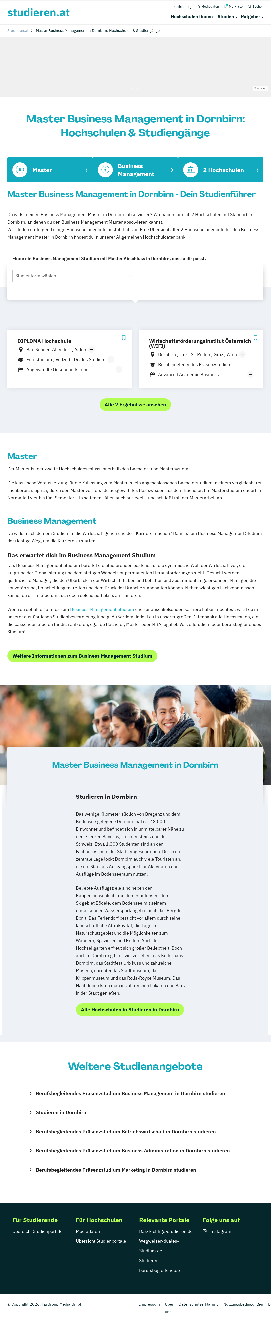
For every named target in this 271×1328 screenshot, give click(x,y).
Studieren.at (18, 30)
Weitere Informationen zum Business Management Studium (82, 655)
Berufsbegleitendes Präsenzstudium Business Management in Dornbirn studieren (130, 1093)
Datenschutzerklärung (198, 1304)
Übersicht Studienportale (37, 1231)
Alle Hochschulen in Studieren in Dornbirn (130, 1009)
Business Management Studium (102, 609)
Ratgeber (250, 16)
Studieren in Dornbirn (61, 1112)
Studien (226, 16)
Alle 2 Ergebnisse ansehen (135, 404)
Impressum (149, 1304)
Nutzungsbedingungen (243, 1304)
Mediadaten (88, 1231)
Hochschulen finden (192, 16)
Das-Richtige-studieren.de (166, 1231)
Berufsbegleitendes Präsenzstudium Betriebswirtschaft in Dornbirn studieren (126, 1131)
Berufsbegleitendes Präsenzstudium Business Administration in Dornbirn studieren (133, 1150)
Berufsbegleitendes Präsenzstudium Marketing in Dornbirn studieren (116, 1169)
